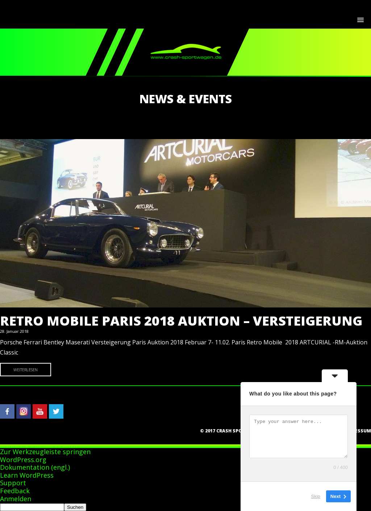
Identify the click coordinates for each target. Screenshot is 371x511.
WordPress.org (23, 459)
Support (13, 482)
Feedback (15, 490)
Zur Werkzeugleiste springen (45, 451)
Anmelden (15, 498)
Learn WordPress (27, 475)
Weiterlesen (25, 369)
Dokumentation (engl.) (35, 467)
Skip (315, 496)
